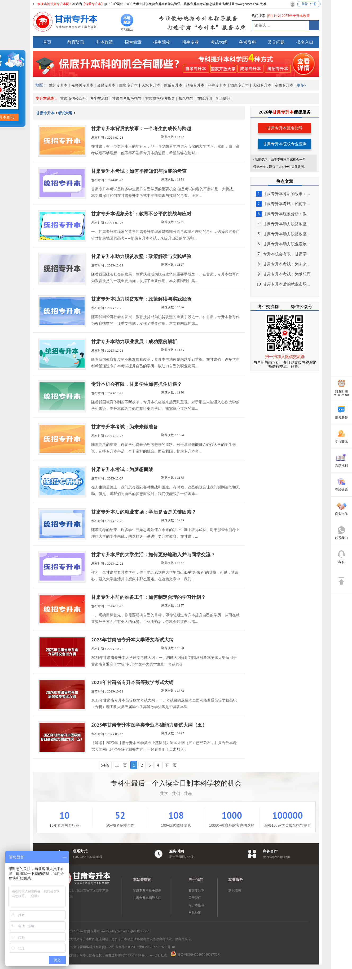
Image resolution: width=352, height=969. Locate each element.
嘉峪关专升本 (82, 85)
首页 (47, 42)
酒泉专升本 (239, 85)
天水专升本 (151, 85)
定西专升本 (284, 85)
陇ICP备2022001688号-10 (157, 947)
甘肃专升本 (46, 113)
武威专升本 (173, 85)
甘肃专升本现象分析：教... (283, 213)
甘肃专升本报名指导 (285, 127)
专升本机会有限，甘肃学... (283, 253)
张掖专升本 (195, 85)
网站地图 (194, 912)
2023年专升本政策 (296, 15)
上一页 (121, 765)
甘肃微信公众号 (73, 98)
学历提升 (222, 98)
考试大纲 (218, 42)
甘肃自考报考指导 (127, 98)
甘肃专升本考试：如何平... (283, 203)
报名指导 (186, 98)
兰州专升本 (58, 85)
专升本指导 (196, 905)
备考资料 (247, 42)
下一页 (171, 765)
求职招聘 (234, 890)
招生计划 (274, 15)
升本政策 (104, 42)
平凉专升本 (217, 85)
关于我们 (194, 898)
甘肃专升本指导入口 (147, 898)
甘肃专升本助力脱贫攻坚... (283, 223)
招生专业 (190, 42)
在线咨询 (204, 98)
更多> (301, 85)
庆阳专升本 (262, 85)
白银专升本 (128, 85)
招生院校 (161, 42)
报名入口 (304, 42)
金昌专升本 (106, 85)
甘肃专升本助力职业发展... (283, 243)
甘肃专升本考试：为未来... (283, 263)
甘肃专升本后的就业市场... (283, 284)
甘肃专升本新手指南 (147, 890)
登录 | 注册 (308, 4)
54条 (105, 765)
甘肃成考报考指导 (160, 98)
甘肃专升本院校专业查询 (285, 143)
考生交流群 (99, 98)
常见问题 (276, 42)
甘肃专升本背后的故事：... (283, 193)
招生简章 (133, 42)
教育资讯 (75, 42)
